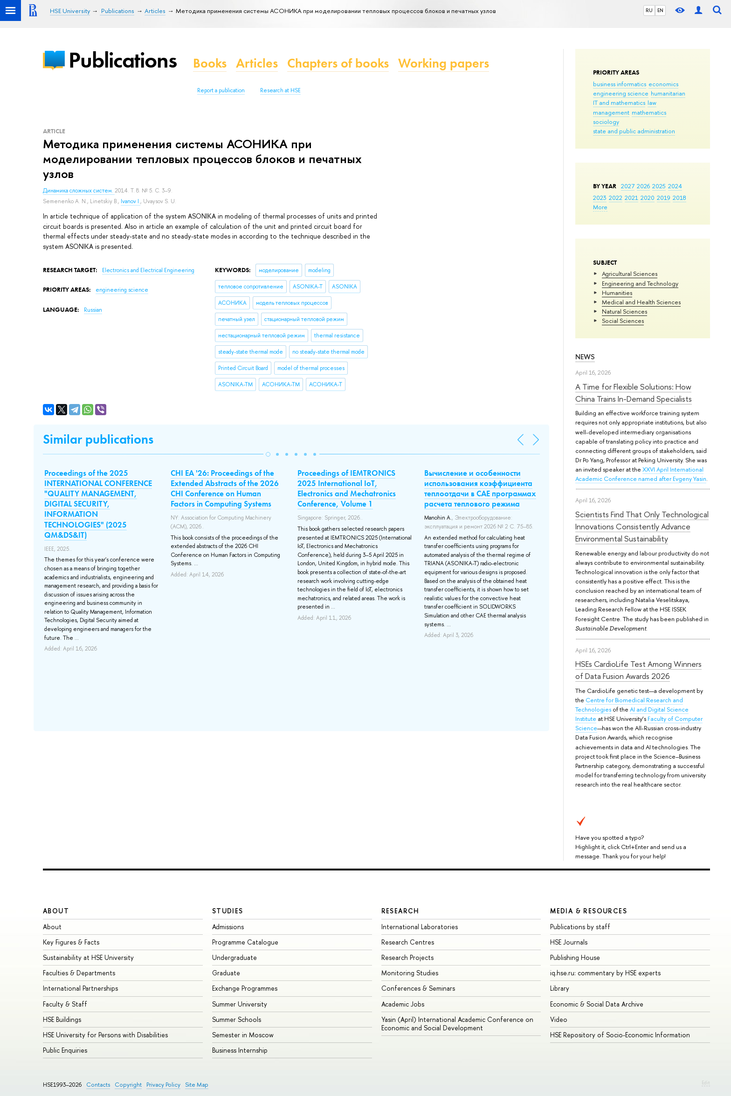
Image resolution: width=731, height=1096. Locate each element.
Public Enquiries (65, 1050)
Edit (706, 1082)
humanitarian (668, 93)
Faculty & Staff (65, 1004)
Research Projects (407, 957)
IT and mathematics (619, 102)
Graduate (226, 972)
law (652, 102)
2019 (663, 197)
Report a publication (221, 90)
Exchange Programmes (244, 988)
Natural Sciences (624, 311)
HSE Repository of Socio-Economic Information (620, 1034)
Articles (257, 63)
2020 (648, 197)
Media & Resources (588, 910)
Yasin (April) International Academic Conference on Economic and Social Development (457, 1023)
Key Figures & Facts (71, 942)
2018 (679, 197)
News (585, 357)
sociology (606, 121)
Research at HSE (280, 90)
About (56, 910)
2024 (675, 186)
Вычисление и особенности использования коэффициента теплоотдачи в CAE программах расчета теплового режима (480, 488)
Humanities (617, 292)
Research (400, 910)
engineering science (620, 93)
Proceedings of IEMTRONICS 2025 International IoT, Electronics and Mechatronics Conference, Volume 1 (346, 488)
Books (210, 63)
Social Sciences (623, 320)
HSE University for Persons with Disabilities (105, 1034)
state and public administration (634, 131)
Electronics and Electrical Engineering (148, 270)
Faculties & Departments (79, 972)
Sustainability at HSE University (88, 957)
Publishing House (575, 957)
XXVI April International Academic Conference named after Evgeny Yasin (640, 474)
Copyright (128, 1085)
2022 (615, 197)
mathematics (649, 112)
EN (660, 10)
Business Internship (240, 1050)
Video (558, 1019)
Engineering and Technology (640, 283)
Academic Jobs (402, 1004)
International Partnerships (80, 988)
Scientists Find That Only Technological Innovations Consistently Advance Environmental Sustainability (642, 526)
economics (663, 84)
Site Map (196, 1085)
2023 (600, 197)
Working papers (443, 63)
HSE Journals (568, 942)
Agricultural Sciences (629, 273)
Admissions (228, 926)
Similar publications (98, 439)
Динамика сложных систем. (79, 190)
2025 (659, 186)
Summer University (239, 1004)
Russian (93, 310)
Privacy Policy (163, 1085)
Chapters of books (338, 63)
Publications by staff (580, 926)
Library (559, 988)
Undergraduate (234, 957)
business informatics (619, 84)
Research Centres (407, 942)
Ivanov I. (130, 201)
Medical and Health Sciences (641, 302)
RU (649, 10)
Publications (123, 60)
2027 (627, 186)
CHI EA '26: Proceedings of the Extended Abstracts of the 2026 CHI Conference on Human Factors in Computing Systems (225, 488)
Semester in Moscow (243, 1034)
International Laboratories (419, 926)
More (600, 207)
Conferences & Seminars (418, 988)
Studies (227, 910)
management (611, 112)
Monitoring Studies (409, 972)
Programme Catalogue (245, 942)
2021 (631, 197)
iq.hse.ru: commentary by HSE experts (605, 972)
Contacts (98, 1085)
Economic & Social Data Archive (596, 1004)
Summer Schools (236, 1019)
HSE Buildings (62, 1019)
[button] (268, 454)
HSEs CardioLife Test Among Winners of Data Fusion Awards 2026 (638, 669)
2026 (643, 186)
